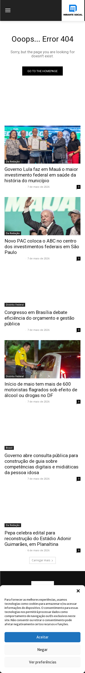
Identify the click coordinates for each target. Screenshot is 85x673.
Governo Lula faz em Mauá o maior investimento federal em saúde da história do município (41, 175)
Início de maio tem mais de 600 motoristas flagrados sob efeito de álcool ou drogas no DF (41, 389)
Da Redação (13, 161)
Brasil (9, 447)
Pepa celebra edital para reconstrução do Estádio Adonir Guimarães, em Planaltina (38, 538)
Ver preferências (42, 662)
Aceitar (42, 637)
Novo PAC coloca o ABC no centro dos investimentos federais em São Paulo (42, 246)
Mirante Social (14, 186)
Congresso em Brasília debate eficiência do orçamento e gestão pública (39, 318)
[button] (78, 591)
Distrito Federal (15, 304)
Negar (42, 650)
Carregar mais (42, 560)
